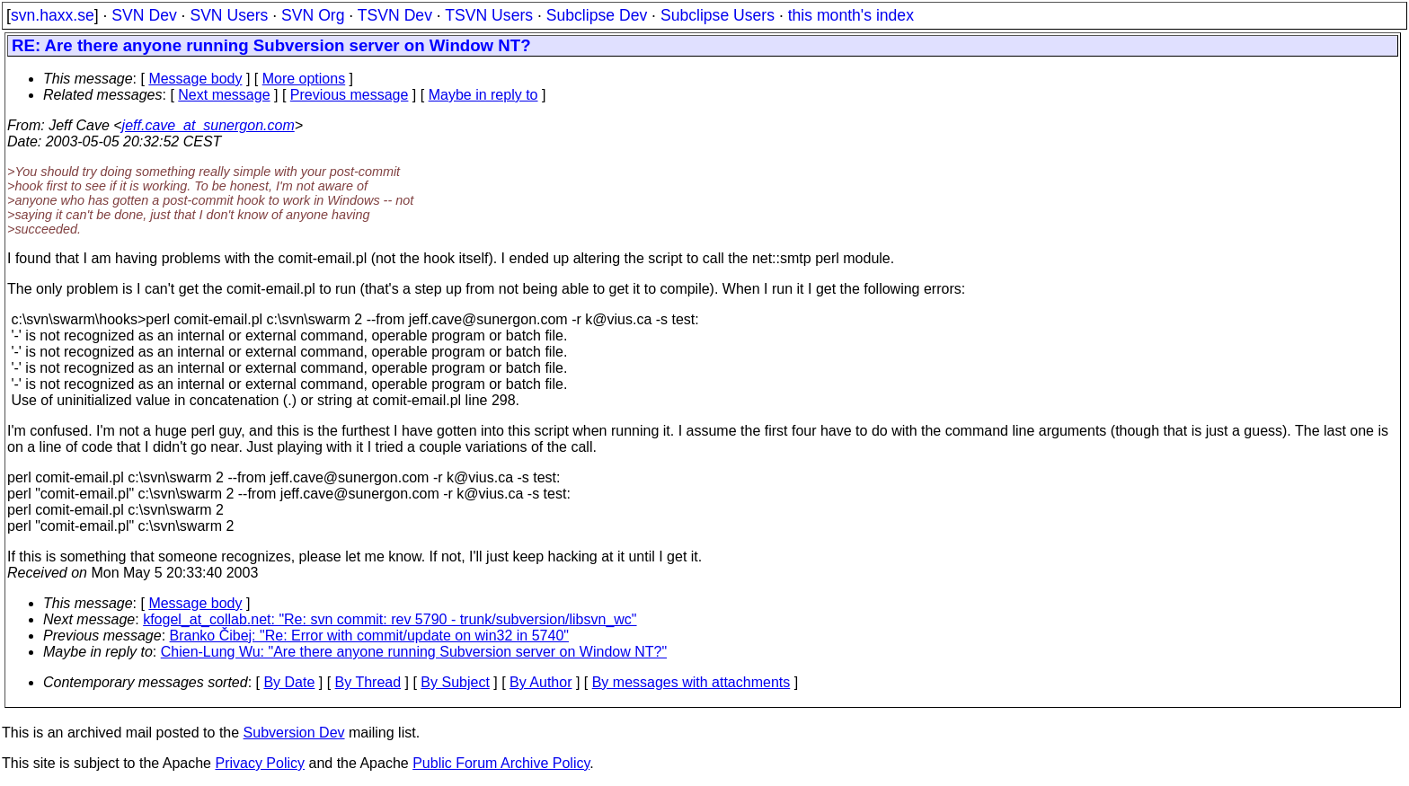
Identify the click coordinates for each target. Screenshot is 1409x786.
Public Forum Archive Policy (500, 763)
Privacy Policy (260, 763)
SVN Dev (143, 15)
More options (304, 78)
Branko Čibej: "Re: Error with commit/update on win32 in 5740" (369, 635)
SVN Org (312, 15)
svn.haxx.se (52, 15)
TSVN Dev (395, 15)
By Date (289, 682)
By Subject (455, 682)
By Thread (368, 682)
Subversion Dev (294, 732)
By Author (541, 682)
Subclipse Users (717, 15)
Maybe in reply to (483, 94)
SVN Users (229, 15)
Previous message (349, 94)
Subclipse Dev (596, 15)
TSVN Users (489, 15)
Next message (224, 94)
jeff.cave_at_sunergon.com (208, 125)
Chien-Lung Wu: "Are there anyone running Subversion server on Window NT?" (414, 651)
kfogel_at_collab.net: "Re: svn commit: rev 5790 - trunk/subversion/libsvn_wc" (389, 619)
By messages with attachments (691, 682)
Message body (195, 78)
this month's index (851, 15)
